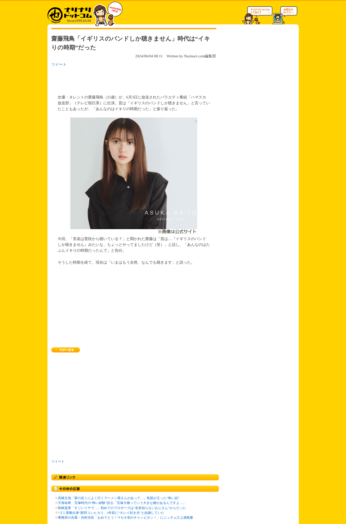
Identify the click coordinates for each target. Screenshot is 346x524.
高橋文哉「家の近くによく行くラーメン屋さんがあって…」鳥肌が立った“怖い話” (118, 498)
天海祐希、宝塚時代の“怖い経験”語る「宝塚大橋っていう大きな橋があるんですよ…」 (122, 503)
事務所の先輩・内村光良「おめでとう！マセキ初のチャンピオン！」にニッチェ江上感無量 (125, 517)
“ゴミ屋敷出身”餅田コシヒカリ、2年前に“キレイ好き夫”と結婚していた (111, 513)
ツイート (59, 64)
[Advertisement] (117, 79)
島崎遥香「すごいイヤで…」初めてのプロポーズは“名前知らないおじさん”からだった (122, 508)
